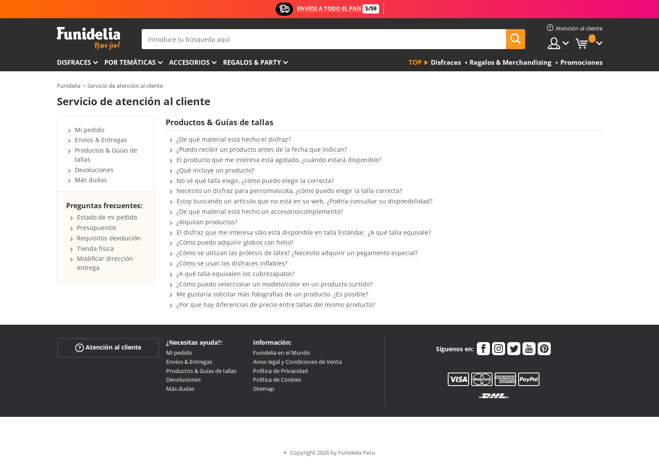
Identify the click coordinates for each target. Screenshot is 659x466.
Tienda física (95, 248)
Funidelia (68, 86)
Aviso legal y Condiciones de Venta (297, 362)
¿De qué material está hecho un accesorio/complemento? (259, 211)
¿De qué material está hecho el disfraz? (233, 139)
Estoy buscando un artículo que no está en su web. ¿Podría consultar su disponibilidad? (304, 201)
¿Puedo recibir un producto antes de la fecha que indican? (261, 149)
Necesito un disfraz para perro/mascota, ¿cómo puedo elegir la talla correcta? (289, 190)
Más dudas (91, 180)
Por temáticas (130, 62)
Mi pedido (89, 130)
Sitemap (263, 389)
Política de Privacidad (280, 371)
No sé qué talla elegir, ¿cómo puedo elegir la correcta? (255, 180)
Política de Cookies (277, 379)
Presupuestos (96, 227)
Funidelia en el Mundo (281, 352)
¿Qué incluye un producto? (215, 170)
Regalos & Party (252, 62)
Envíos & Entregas (101, 140)
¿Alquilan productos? (206, 222)
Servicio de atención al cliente (125, 86)
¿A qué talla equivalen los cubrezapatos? (235, 274)
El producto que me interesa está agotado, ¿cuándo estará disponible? (278, 160)
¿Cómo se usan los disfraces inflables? (231, 263)
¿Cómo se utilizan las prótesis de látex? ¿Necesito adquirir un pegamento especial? (297, 253)
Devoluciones (94, 170)
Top (415, 62)
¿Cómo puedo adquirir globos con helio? (234, 242)
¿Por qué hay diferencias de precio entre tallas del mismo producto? (275, 304)
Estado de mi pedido (107, 217)
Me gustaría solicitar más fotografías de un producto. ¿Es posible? (272, 294)
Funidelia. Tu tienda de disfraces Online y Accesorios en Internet (88, 38)
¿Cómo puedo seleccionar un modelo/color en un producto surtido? (274, 284)
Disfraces (74, 62)
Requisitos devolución (109, 238)
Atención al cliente (108, 347)
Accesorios (189, 62)
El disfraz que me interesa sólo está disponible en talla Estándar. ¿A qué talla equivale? (303, 232)
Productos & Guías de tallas (201, 371)
